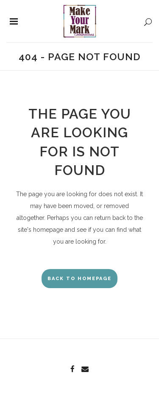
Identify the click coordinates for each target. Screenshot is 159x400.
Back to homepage (79, 278)
